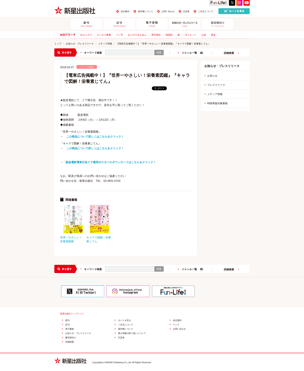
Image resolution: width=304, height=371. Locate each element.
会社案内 (125, 11)
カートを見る (124, 320)
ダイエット (191, 35)
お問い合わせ (168, 11)
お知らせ (212, 75)
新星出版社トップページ (72, 314)
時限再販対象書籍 (217, 103)
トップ (57, 44)
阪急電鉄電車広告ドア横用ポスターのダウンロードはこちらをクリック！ (111, 162)
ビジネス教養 (104, 35)
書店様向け (70, 338)
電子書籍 (69, 329)
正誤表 (186, 11)
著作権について (145, 11)
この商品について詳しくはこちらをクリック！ (95, 136)
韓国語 (169, 35)
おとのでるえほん (137, 35)
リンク (176, 325)
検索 (159, 52)
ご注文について (205, 11)
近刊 (67, 325)
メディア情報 (105, 44)
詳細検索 (229, 53)
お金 (203, 35)
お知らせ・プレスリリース (80, 44)
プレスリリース (216, 84)
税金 (213, 35)
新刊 (67, 320)
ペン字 (119, 35)
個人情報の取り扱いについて (132, 333)
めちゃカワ (86, 35)
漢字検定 (156, 35)
